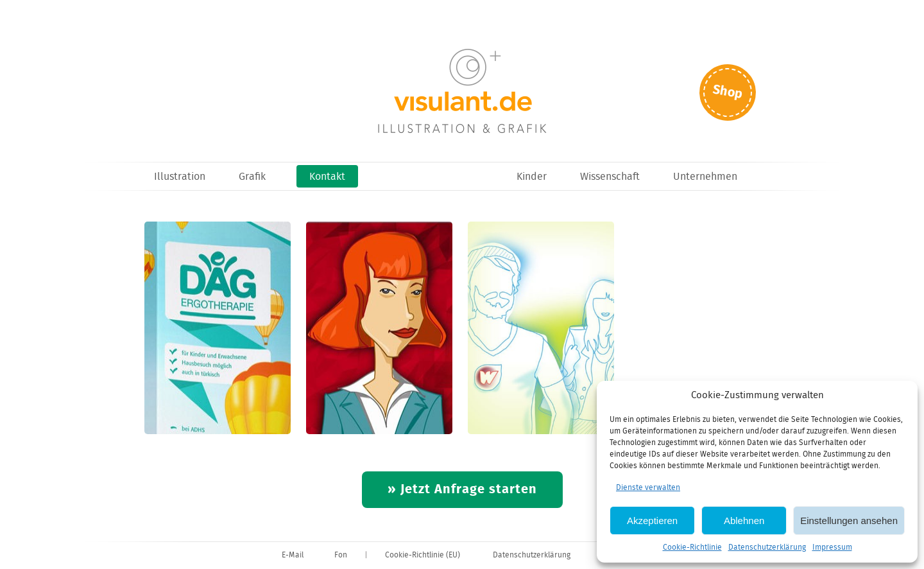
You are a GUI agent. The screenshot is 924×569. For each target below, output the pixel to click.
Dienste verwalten (648, 488)
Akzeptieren (652, 520)
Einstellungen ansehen (849, 520)
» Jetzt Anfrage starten (462, 490)
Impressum (832, 547)
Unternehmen (705, 177)
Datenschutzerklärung (767, 547)
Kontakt (327, 177)
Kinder (532, 177)
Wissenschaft (610, 177)
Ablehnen (744, 520)
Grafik (252, 177)
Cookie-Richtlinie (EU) (422, 555)
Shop (727, 92)
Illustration (179, 177)
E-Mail (293, 555)
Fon (340, 555)
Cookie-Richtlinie (692, 547)
